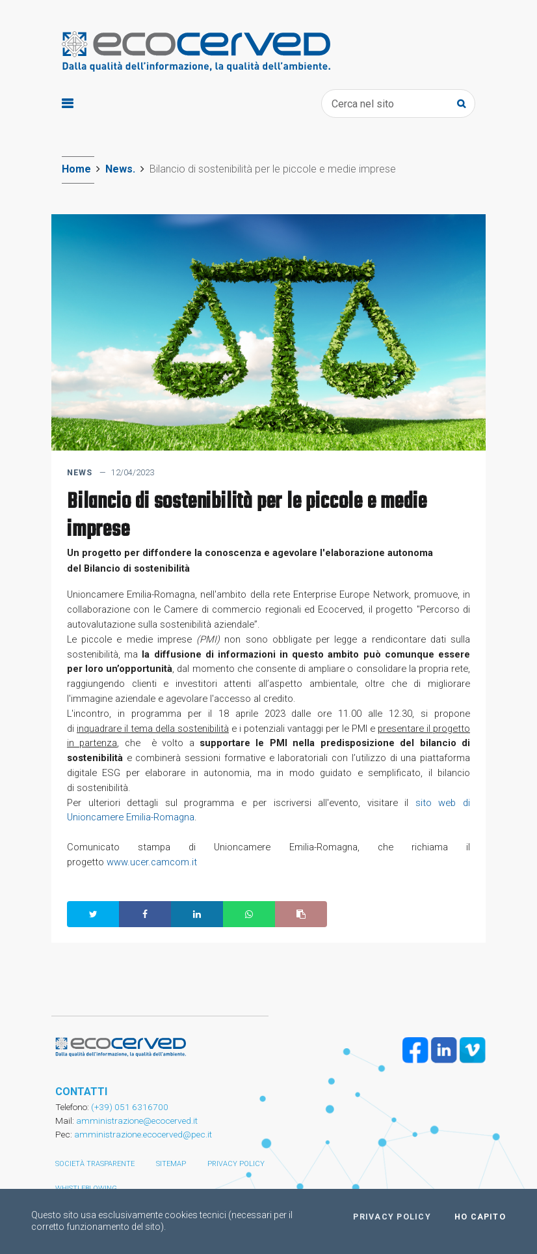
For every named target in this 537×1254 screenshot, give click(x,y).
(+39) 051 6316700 (128, 1107)
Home (76, 169)
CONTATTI (81, 1091)
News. (120, 169)
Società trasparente (95, 1164)
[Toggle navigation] (67, 104)
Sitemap (171, 1164)
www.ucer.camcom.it (153, 862)
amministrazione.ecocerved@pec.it (143, 1134)
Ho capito (480, 1217)
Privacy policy (236, 1164)
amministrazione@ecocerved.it (137, 1120)
